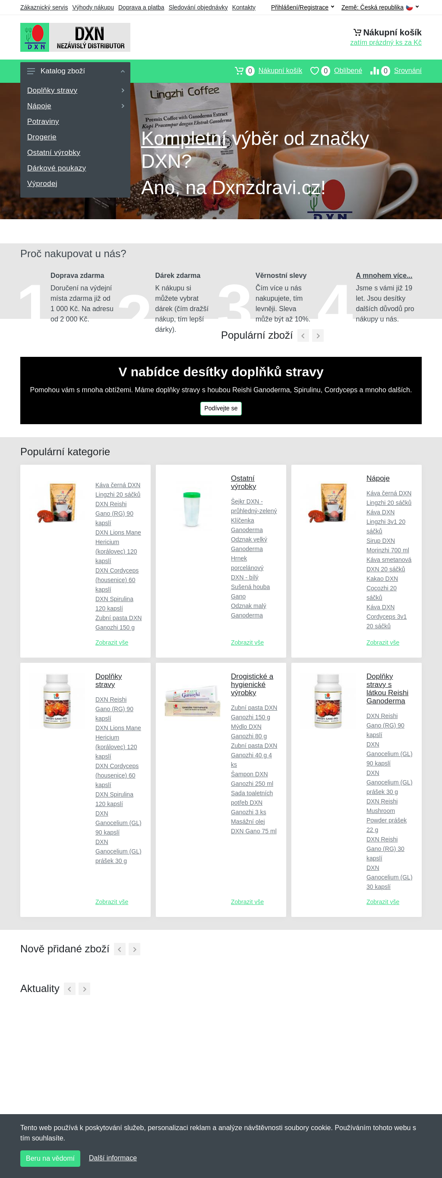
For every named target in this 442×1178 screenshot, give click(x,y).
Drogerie (42, 137)
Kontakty (244, 7)
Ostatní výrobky (53, 152)
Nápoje (75, 106)
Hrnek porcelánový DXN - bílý (247, 568)
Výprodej (42, 184)
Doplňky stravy (75, 90)
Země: (380, 7)
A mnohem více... (384, 275)
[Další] (134, 949)
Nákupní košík (264, 71)
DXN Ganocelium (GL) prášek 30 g (118, 851)
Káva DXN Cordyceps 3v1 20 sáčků (386, 617)
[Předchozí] (303, 335)
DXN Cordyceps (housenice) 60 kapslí (117, 580)
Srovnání (392, 71)
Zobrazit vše (111, 642)
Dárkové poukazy (56, 168)
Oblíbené (332, 71)
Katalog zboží (76, 71)
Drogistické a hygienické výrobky (252, 684)
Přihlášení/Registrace (302, 7)
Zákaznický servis (44, 7)
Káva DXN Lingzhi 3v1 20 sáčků (385, 522)
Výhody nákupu (93, 7)
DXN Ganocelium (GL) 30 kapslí (389, 877)
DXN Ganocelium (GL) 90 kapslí (118, 823)
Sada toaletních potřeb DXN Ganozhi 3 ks (252, 803)
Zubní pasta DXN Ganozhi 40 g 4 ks (254, 755)
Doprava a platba (141, 7)
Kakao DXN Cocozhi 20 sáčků (382, 588)
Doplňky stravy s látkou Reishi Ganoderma (387, 688)
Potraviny (43, 121)
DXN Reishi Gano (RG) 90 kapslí (114, 513)
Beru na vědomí (50, 1158)
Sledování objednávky (198, 7)
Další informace (113, 1158)
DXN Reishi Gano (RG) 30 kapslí (385, 849)
